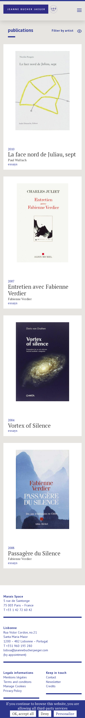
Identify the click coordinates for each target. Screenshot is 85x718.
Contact (51, 677)
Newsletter (53, 682)
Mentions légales (15, 677)
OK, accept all (23, 713)
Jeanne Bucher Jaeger (30, 9)
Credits (51, 686)
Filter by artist (62, 30)
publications (20, 30)
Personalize (65, 713)
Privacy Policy (12, 691)
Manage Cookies (14, 686)
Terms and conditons (17, 682)
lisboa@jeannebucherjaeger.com (25, 650)
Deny (45, 713)
